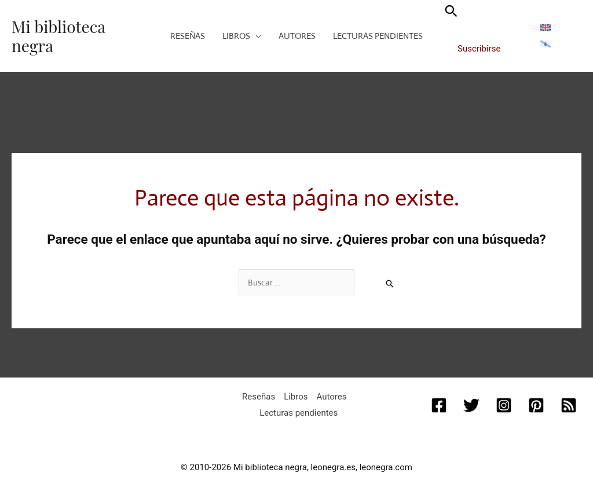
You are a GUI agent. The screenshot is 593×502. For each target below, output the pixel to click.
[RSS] (568, 405)
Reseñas (258, 396)
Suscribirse (478, 48)
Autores (332, 396)
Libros (296, 396)
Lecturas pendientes (298, 413)
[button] (451, 12)
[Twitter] (471, 405)
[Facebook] (439, 405)
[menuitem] (546, 27)
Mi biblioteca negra (58, 36)
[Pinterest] (536, 405)
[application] (255, 36)
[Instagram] (504, 405)
